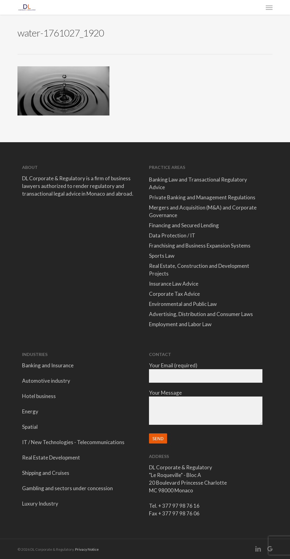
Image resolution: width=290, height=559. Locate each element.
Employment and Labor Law (180, 324)
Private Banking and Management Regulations (202, 197)
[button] (269, 7)
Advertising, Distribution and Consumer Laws (201, 314)
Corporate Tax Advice (174, 294)
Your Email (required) (205, 372)
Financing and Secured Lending (184, 225)
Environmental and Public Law (183, 304)
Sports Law (161, 255)
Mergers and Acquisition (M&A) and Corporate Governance (203, 211)
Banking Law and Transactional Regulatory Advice (198, 183)
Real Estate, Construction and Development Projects (199, 270)
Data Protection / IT (172, 235)
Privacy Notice (87, 549)
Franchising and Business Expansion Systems (199, 245)
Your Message (205, 408)
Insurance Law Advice (173, 283)
